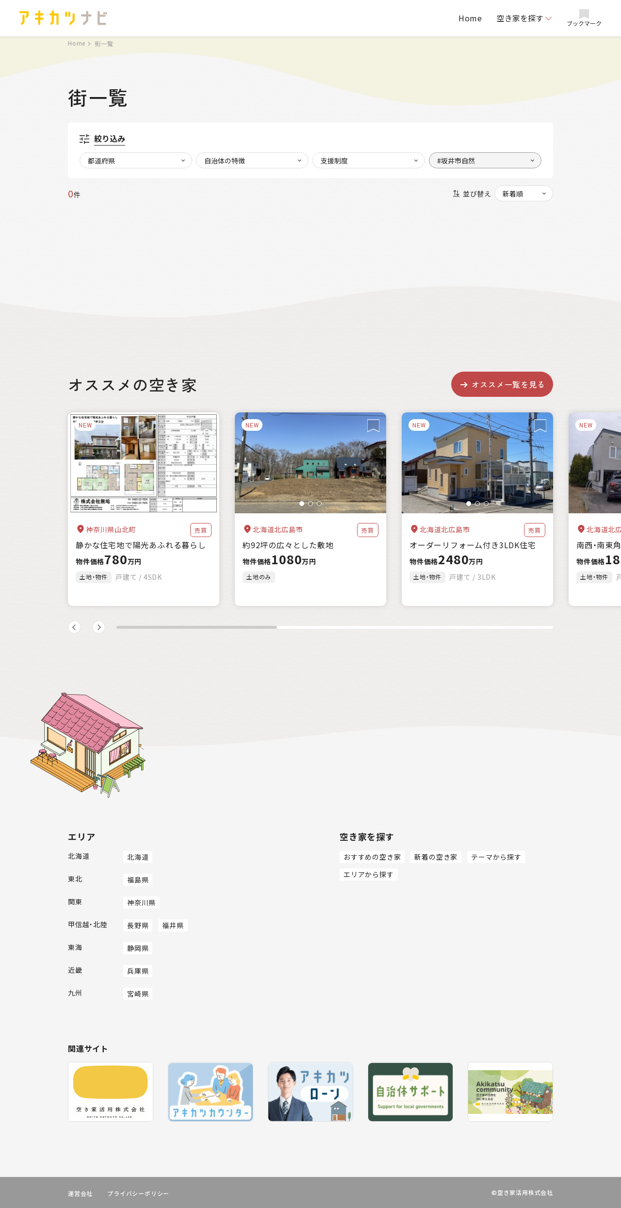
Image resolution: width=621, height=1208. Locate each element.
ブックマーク (584, 18)
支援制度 (334, 160)
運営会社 (80, 1193)
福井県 (172, 925)
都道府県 (101, 160)
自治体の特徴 (224, 160)
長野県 (137, 925)
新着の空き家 (436, 857)
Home (470, 18)
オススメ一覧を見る (502, 384)
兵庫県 (137, 971)
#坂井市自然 (456, 160)
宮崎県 (137, 993)
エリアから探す (368, 874)
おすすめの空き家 (372, 857)
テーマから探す (496, 857)
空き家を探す (520, 18)
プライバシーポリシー (138, 1193)
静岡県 (137, 948)
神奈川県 (141, 902)
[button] (301, 503)
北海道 (137, 857)
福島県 (137, 879)
